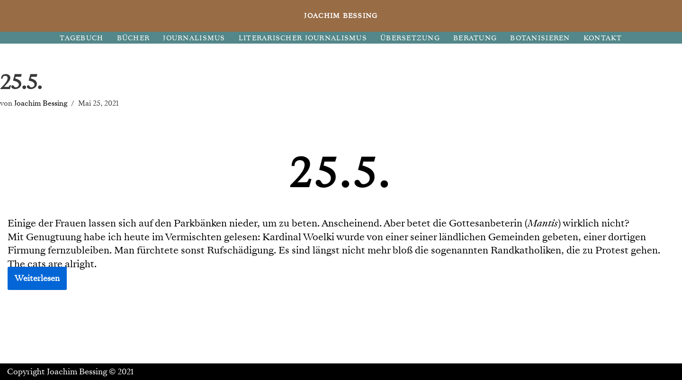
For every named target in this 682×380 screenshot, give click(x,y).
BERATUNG (475, 38)
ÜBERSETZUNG (410, 38)
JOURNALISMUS (194, 38)
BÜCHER (133, 38)
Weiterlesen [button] (37, 278)
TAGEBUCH (81, 38)
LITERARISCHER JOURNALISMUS (303, 38)
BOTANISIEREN (540, 38)
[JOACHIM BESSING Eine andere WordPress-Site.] (341, 16)
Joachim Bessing (40, 103)
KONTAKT (602, 38)
